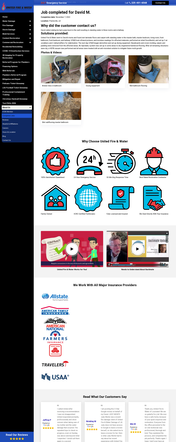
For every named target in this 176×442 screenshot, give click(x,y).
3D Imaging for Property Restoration (12, 56)
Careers (5, 128)
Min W (133, 424)
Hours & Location (8, 132)
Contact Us (160, 3)
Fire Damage (7, 25)
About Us (6, 107)
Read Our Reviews (17, 436)
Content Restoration (11, 38)
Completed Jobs (8, 116)
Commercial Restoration (12, 42)
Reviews (5, 120)
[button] (30, 21)
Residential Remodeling (12, 47)
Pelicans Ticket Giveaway (13, 83)
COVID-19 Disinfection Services (15, 51)
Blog (4, 136)
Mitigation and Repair (11, 79)
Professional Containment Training (13, 93)
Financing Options (10, 66)
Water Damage (8, 21)
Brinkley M (91, 421)
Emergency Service (54, 3)
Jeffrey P (47, 420)
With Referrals (8, 71)
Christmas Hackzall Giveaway (14, 99)
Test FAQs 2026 (9, 103)
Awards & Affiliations (10, 124)
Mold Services (8, 34)
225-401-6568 (138, 2)
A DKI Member (7, 112)
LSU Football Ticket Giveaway (15, 88)
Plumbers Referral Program (14, 75)
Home (5, 17)
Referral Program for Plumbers (16, 62)
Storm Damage (8, 30)
